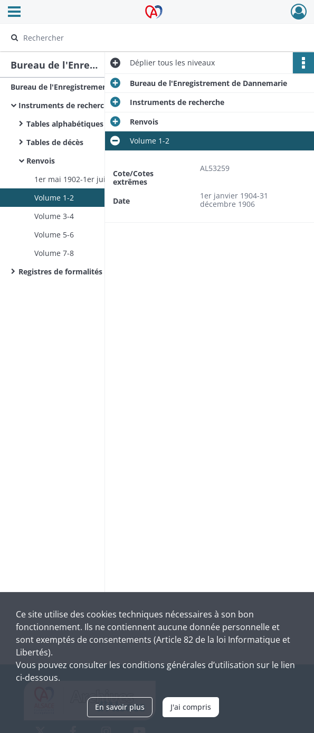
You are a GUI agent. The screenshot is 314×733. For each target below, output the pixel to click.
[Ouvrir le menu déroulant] (14, 12)
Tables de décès (54, 142)
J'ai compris (190, 707)
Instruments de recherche (65, 105)
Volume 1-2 (54, 198)
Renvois (40, 161)
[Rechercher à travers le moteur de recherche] (147, 37)
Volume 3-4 (54, 216)
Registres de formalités (60, 271)
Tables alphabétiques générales (83, 124)
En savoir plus (120, 707)
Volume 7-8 (54, 253)
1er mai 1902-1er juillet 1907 (85, 179)
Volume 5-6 (54, 235)
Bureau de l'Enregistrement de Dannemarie (89, 87)
